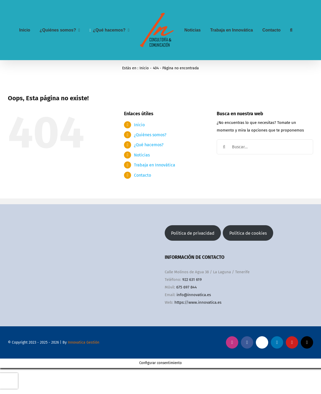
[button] (291, 30)
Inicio (139, 124)
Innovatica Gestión (83, 342)
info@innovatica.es (194, 294)
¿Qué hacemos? (148, 144)
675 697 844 (186, 287)
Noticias (142, 155)
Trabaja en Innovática (154, 164)
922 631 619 (192, 279)
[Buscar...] (265, 146)
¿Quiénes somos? (150, 134)
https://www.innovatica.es (197, 302)
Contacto (142, 175)
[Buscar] (224, 146)
